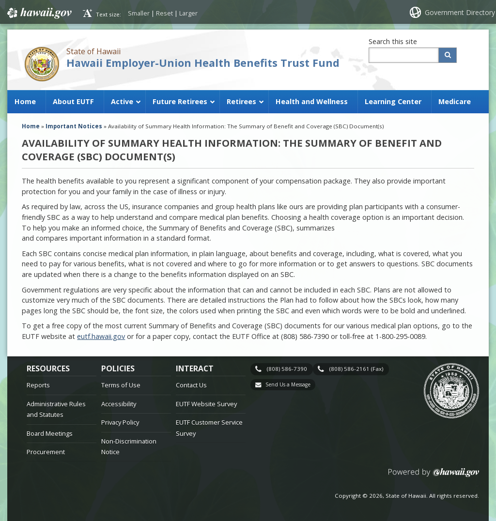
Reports (38, 385)
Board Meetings (50, 433)
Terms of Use (120, 385)
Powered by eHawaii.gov (433, 476)
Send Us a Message (287, 384)
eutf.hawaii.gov (101, 336)
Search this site (393, 41)
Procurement (46, 451)
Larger (188, 13)
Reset (164, 13)
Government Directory (460, 12)
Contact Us (191, 385)
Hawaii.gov (38, 13)
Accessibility (118, 403)
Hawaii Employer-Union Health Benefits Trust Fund (203, 62)
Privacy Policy (120, 422)
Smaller (139, 13)
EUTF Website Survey (206, 403)
